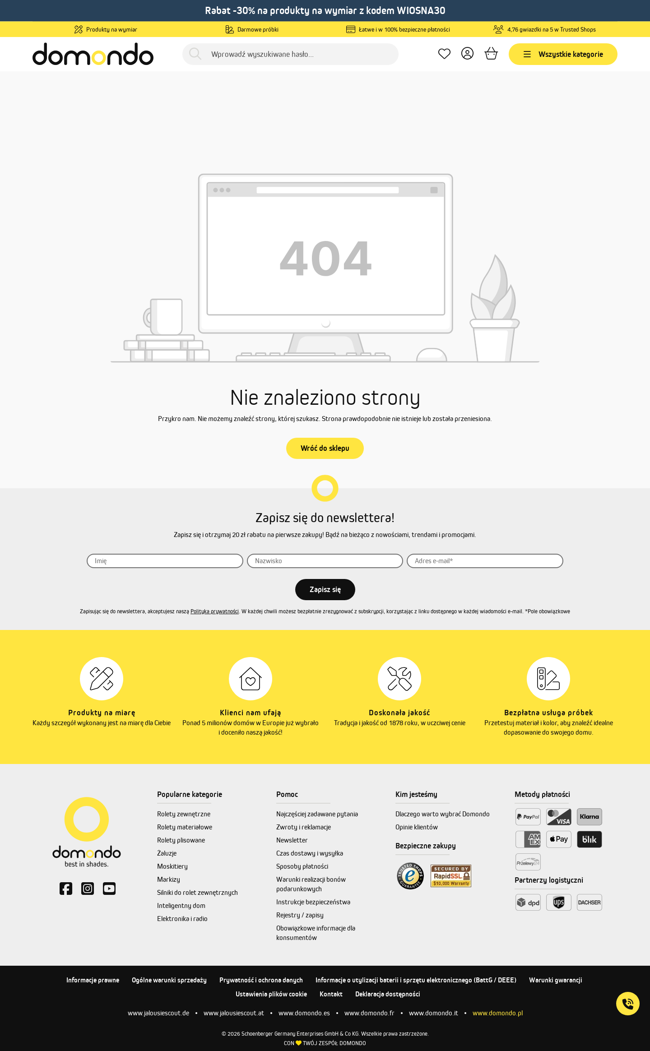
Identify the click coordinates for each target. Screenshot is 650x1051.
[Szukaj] (195, 54)
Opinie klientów (416, 827)
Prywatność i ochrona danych (261, 980)
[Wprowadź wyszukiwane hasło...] (290, 54)
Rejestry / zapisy (300, 915)
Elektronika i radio (182, 918)
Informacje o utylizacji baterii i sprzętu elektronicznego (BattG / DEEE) (416, 980)
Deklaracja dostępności (387, 994)
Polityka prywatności (214, 611)
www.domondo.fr (369, 1013)
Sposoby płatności (302, 866)
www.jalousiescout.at (234, 1013)
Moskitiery (172, 866)
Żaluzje (166, 853)
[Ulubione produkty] (444, 54)
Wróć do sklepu (325, 448)
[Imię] (165, 561)
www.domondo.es (304, 1013)
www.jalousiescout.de (158, 1013)
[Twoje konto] (467, 54)
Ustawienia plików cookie (271, 994)
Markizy (168, 879)
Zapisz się (325, 589)
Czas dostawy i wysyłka (309, 853)
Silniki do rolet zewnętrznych (197, 892)
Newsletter (292, 840)
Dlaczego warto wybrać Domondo (442, 814)
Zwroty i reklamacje (303, 827)
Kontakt (331, 994)
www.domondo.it (433, 1013)
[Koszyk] (491, 54)
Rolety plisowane (181, 840)
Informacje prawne (92, 980)
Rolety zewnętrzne (183, 814)
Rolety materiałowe (184, 827)
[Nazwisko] (325, 561)
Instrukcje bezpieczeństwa (313, 902)
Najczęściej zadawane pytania (317, 814)
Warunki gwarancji (555, 980)
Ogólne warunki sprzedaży (169, 980)
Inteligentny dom (181, 905)
